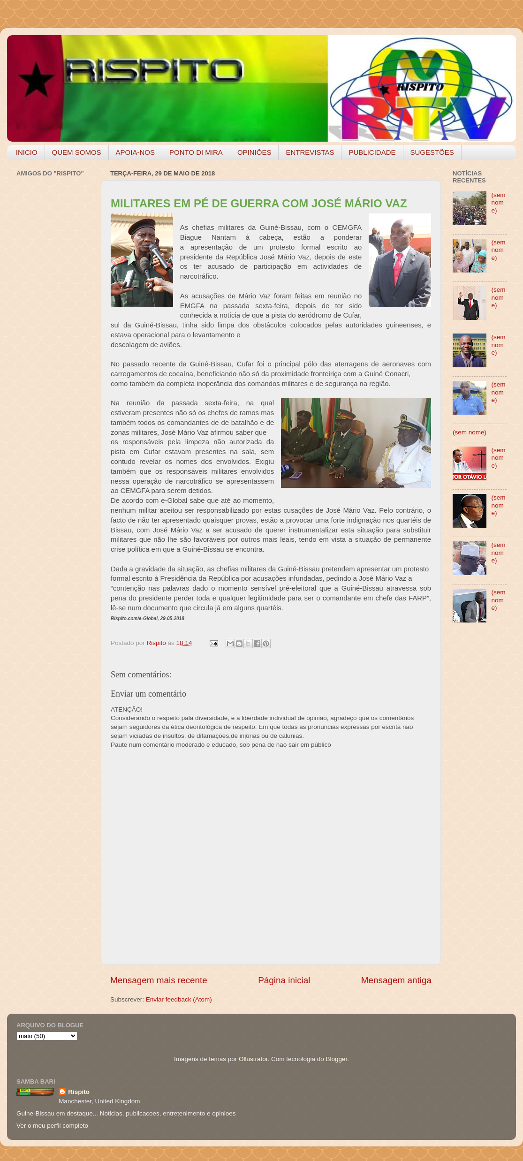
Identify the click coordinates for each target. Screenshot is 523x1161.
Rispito (79, 1091)
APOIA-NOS (135, 152)
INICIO (27, 152)
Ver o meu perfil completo (52, 1125)
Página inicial (284, 980)
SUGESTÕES (432, 152)
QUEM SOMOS (76, 152)
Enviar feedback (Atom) (179, 999)
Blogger (336, 1058)
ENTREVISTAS (310, 152)
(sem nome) (498, 202)
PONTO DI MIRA (196, 152)
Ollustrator (253, 1058)
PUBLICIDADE (372, 152)
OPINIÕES (254, 152)
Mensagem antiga (396, 980)
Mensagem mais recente (158, 980)
